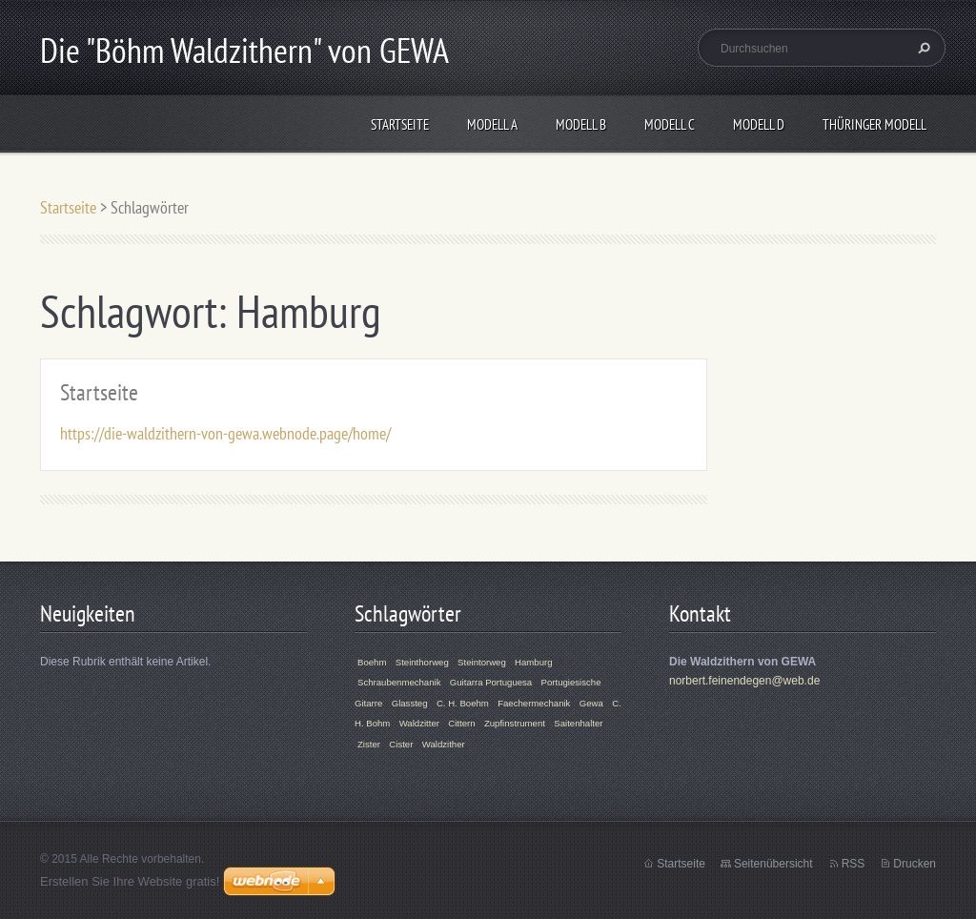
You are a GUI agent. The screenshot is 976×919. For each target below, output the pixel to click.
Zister (368, 744)
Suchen (921, 47)
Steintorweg (482, 662)
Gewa (591, 703)
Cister (401, 744)
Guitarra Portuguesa (491, 682)
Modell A (492, 124)
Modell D (758, 124)
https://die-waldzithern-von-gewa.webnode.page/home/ (225, 433)
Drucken (914, 863)
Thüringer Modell (874, 124)
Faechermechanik (534, 703)
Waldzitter (419, 723)
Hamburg (533, 662)
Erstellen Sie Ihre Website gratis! (129, 881)
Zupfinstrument (514, 723)
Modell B (581, 124)
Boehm (371, 662)
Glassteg (410, 703)
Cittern (461, 723)
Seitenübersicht (773, 863)
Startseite (400, 124)
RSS (853, 863)
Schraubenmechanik (398, 682)
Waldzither (443, 744)
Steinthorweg (422, 662)
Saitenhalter (578, 723)
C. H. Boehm (463, 703)
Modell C (669, 124)
